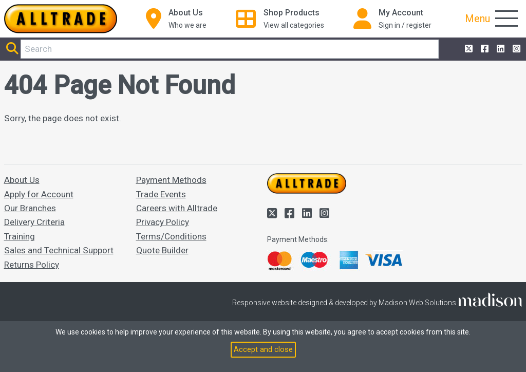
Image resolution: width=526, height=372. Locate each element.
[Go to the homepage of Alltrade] (60, 18)
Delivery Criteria (34, 222)
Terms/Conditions (171, 236)
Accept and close (263, 349)
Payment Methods (171, 180)
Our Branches (30, 208)
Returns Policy (31, 264)
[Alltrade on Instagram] (515, 49)
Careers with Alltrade (176, 208)
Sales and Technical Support (59, 250)
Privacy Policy (162, 222)
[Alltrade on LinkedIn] (499, 49)
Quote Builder (162, 250)
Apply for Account (38, 194)
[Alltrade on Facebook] (484, 49)
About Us (22, 180)
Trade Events (161, 194)
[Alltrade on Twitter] (468, 49)
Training (19, 236)
